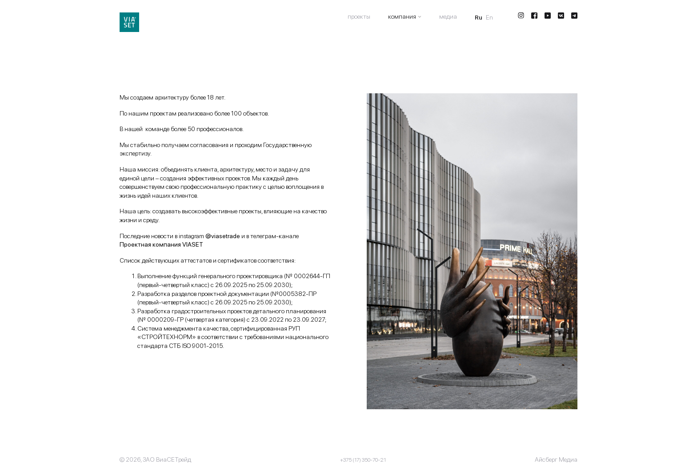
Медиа (448, 16)
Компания (402, 16)
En (489, 17)
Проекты (359, 16)
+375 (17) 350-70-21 (363, 460)
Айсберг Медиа (556, 459)
